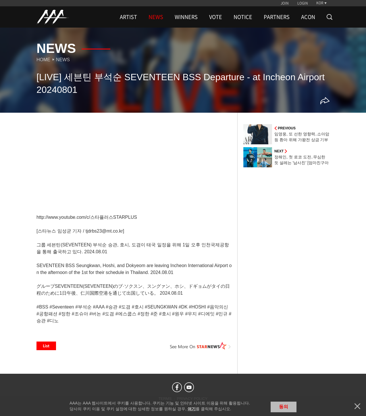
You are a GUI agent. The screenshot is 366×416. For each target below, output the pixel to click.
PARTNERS (277, 17)
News (63, 59)
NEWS (156, 17)
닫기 (357, 406)
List (46, 346)
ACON (308, 17)
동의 (283, 406)
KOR (319, 3)
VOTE (215, 17)
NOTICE (243, 17)
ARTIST (128, 17)
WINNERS (186, 17)
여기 (192, 409)
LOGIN (302, 3)
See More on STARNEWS (200, 346)
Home (43, 59)
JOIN (285, 3)
